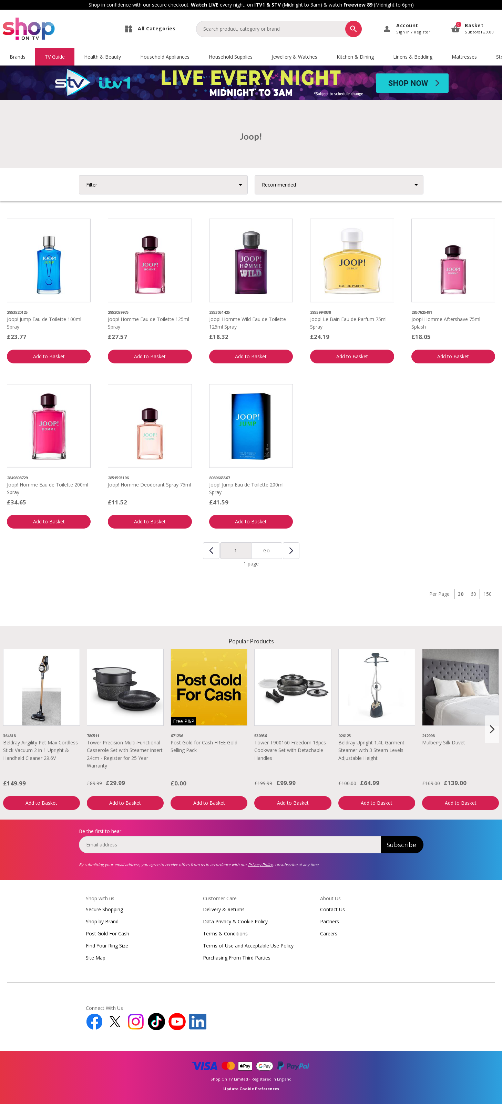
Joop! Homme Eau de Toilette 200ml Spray (47, 488)
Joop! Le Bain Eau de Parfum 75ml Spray (348, 323)
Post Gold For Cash (107, 933)
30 (460, 594)
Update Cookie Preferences (251, 1088)
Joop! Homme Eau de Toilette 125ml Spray (148, 323)
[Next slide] (492, 729)
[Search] (353, 29)
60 (473, 594)
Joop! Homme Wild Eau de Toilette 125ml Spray (247, 323)
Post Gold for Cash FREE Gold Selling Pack (204, 746)
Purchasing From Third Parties (236, 957)
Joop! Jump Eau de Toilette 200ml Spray (246, 488)
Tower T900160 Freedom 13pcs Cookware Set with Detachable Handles (290, 750)
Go (266, 550)
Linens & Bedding (412, 56)
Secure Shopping (104, 909)
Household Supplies (231, 56)
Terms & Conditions (225, 933)
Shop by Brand (102, 921)
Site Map (95, 957)
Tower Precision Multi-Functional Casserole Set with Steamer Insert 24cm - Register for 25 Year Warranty (125, 754)
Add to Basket (49, 356)
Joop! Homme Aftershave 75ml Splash (445, 323)
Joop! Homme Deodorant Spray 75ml (149, 484)
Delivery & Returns (224, 909)
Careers (328, 933)
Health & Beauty (102, 56)
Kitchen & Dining (355, 56)
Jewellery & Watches (294, 56)
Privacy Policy (260, 864)
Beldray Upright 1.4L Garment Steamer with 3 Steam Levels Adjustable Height (371, 750)
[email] (230, 844)
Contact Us (332, 909)
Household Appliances (164, 56)
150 (487, 594)
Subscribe (401, 845)
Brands (17, 56)
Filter (91, 184)
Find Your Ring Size (107, 945)
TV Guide (55, 56)
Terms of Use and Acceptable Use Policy (248, 945)
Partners (329, 921)
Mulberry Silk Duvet (443, 742)
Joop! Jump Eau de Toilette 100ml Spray (44, 323)
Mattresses (464, 56)
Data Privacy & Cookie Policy (235, 921)
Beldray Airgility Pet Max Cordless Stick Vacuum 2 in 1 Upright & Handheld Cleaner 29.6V (40, 750)
